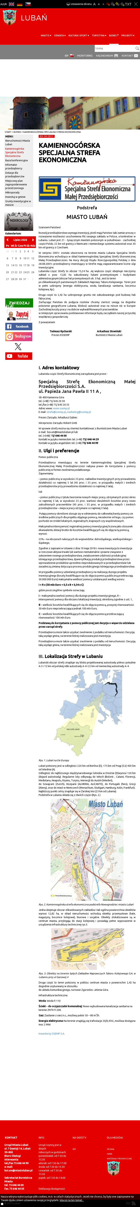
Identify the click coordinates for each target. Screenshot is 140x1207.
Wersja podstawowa (108, 4)
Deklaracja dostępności (52, 1188)
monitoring (85, 55)
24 (24, 272)
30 (20, 279)
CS (28, 4)
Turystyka (98, 35)
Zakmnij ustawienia (136, 4)
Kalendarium (104, 55)
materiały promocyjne (119, 1159)
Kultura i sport (78, 35)
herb (109, 1154)
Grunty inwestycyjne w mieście (18, 203)
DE (19, 4)
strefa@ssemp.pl (56, 412)
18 (28, 265)
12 (32, 258)
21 (12, 272)
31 (24, 279)
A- (103, 4)
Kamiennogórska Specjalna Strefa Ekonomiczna (52, 132)
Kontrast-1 (117, 4)
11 (28, 258)
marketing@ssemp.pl (79, 412)
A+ (94, 4)
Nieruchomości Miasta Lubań (17, 142)
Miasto (45, 35)
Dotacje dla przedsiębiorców (14, 174)
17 (24, 265)
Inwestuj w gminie (15, 196)
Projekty (127, 35)
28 (12, 279)
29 (16, 279)
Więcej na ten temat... (72, 1200)
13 (7, 265)
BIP (67, 55)
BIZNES (113, 35)
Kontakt (127, 55)
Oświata (59, 35)
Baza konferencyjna (16, 160)
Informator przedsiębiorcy (13, 166)
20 (7, 272)
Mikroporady (12, 192)
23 (20, 272)
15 (16, 265)
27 (7, 279)
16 (20, 265)
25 (28, 272)
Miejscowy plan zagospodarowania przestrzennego (16, 184)
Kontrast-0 (112, 4)
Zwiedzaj (17, 304)
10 (24, 258)
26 (32, 272)
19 (32, 265)
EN (11, 4)
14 (12, 265)
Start (8, 132)
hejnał (110, 1149)
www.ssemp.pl (61, 408)
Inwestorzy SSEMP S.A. (52, 1033)
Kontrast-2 (122, 4)
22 (16, 272)
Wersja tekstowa (128, 4)
